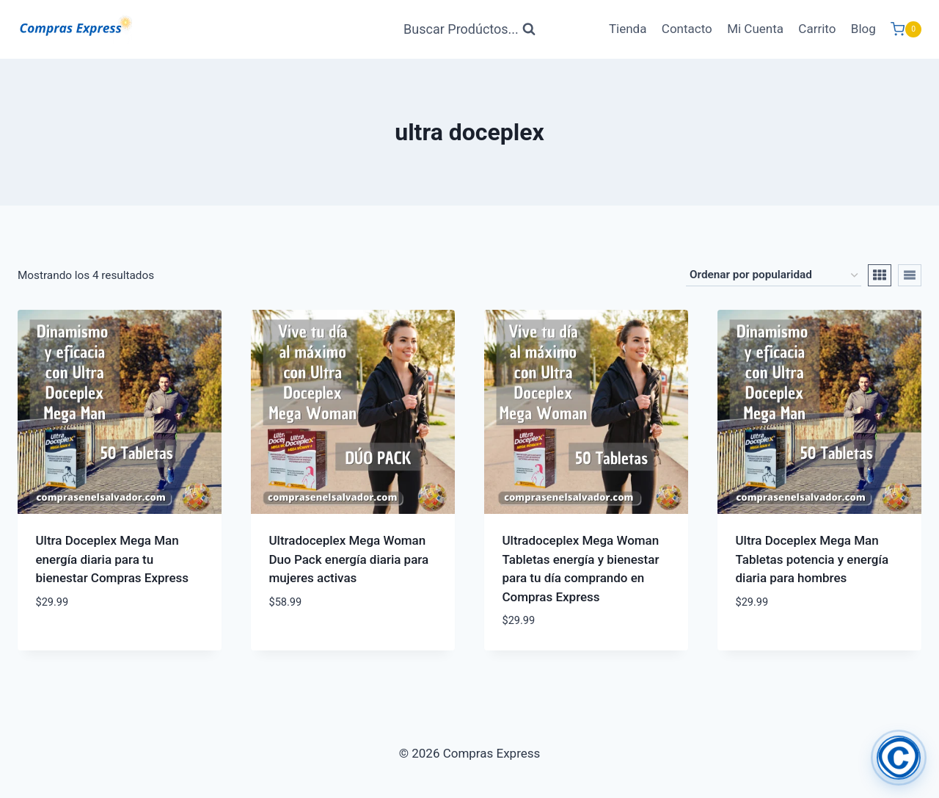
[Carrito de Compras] (906, 29)
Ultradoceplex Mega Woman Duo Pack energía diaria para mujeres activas (349, 559)
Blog (863, 28)
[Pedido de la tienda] (773, 275)
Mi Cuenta (755, 28)
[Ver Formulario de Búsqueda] (469, 29)
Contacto (687, 28)
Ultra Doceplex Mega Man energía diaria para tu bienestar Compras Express (112, 559)
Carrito (817, 28)
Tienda (628, 28)
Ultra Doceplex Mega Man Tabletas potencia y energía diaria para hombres (812, 559)
